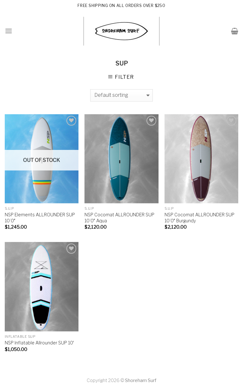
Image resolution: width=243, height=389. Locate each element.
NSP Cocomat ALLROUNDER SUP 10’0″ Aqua (119, 218)
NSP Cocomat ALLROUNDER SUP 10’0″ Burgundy (199, 218)
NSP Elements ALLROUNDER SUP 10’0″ (40, 218)
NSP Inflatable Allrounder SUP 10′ (39, 343)
